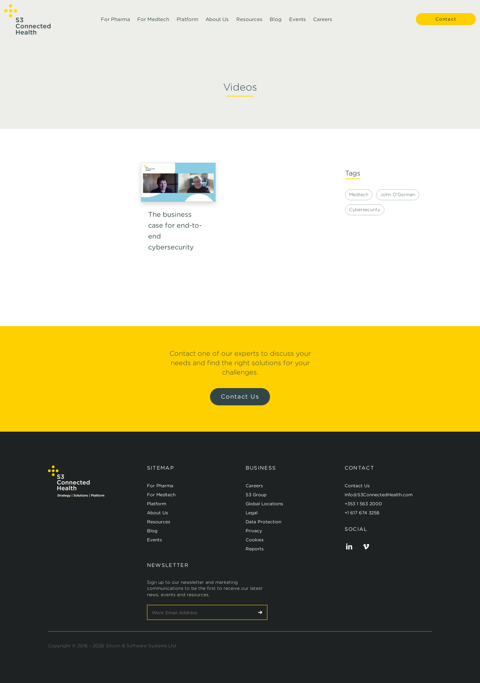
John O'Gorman (397, 194)
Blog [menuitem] (276, 22)
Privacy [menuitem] (254, 530)
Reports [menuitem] (255, 549)
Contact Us (240, 396)
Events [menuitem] (297, 22)
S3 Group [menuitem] (256, 494)
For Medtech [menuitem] (153, 22)
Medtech (358, 194)
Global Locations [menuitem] (264, 503)
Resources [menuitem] (249, 22)
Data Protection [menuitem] (263, 521)
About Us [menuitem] (217, 22)
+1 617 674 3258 (362, 512)
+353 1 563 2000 (363, 503)
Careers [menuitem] (322, 22)
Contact (442, 22)
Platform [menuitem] (187, 22)
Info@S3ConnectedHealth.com (378, 494)
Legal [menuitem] (252, 512)
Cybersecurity (364, 209)
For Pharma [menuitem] (115, 22)
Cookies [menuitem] (255, 539)
